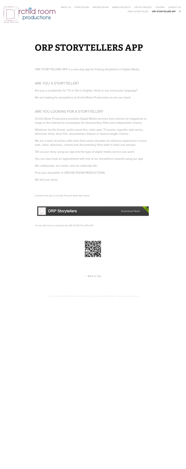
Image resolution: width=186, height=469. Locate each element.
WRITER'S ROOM (100, 7)
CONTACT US (174, 7)
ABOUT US (66, 7)
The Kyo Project (143, 7)
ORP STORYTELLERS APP (164, 11)
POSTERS (160, 7)
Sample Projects (121, 7)
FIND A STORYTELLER (138, 11)
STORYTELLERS (82, 7)
